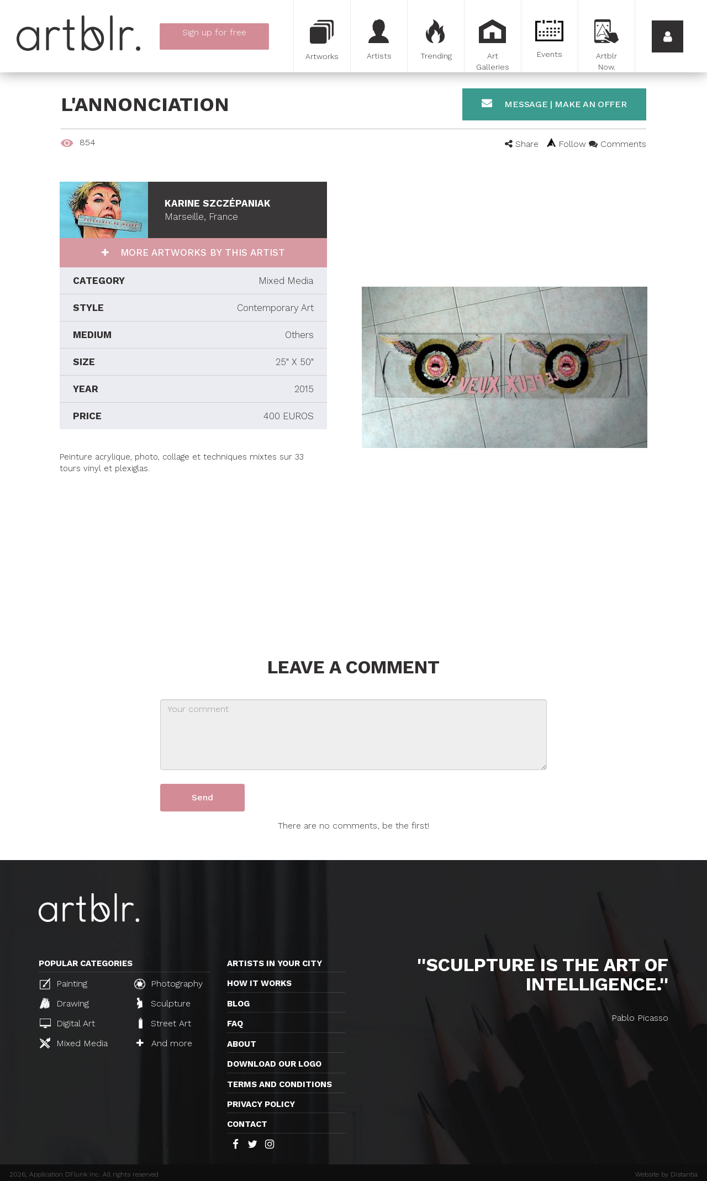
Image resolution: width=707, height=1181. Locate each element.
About (241, 1044)
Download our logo (274, 1064)
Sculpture (164, 1003)
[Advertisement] (193, 552)
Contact (247, 1124)
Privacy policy (261, 1104)
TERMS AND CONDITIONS (279, 1084)
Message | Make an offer (554, 103)
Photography (168, 983)
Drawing (64, 1003)
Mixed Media (74, 1042)
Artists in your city (274, 963)
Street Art (163, 1023)
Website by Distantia (666, 1174)
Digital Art (67, 1023)
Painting (63, 983)
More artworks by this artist (201, 252)
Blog (238, 1004)
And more (164, 1043)
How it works (259, 983)
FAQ (235, 1024)
